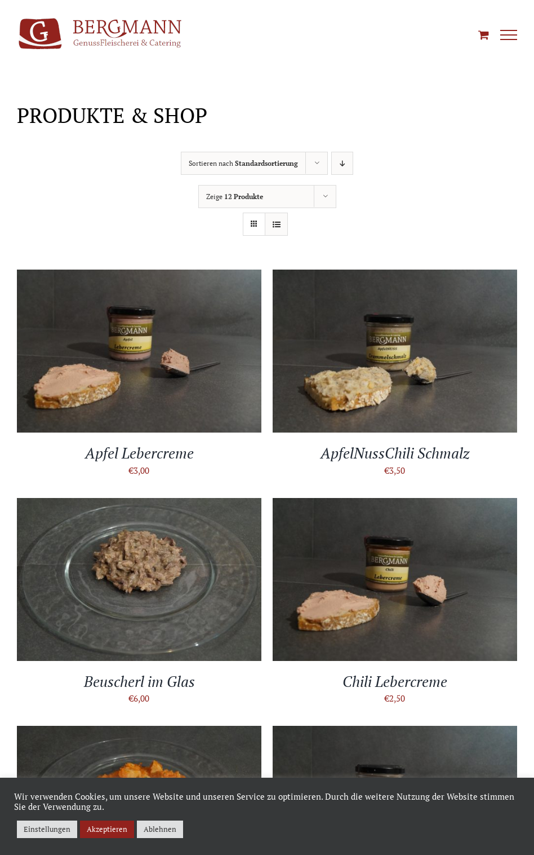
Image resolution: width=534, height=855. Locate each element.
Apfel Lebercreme (139, 452)
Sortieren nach (243, 163)
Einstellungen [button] (47, 829)
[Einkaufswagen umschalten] (483, 35)
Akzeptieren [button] (107, 829)
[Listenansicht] (276, 224)
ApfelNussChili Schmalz (395, 452)
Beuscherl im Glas (139, 681)
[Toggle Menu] (509, 35)
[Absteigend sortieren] (342, 163)
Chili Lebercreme (394, 681)
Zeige (234, 196)
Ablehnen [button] (160, 829)
